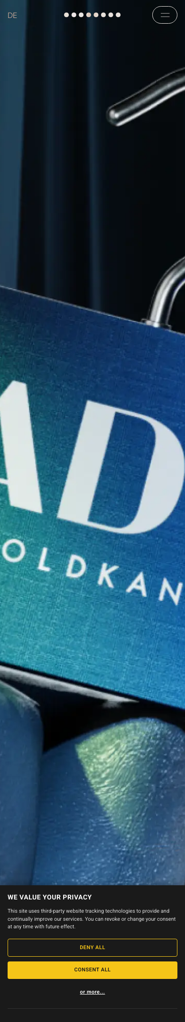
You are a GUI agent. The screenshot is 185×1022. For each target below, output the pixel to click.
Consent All (92, 970)
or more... (92, 992)
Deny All (92, 947)
